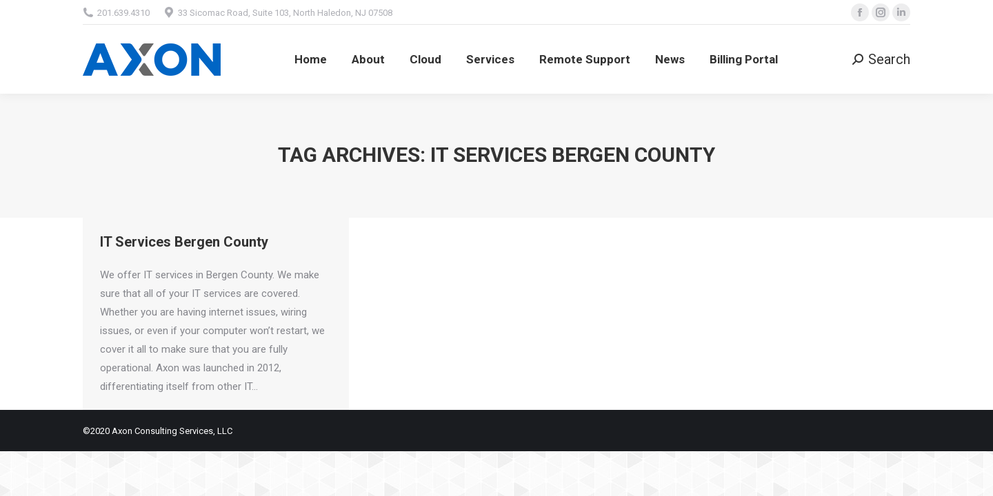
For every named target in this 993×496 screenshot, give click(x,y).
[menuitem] (311, 59)
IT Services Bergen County (184, 242)
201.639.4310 (123, 13)
